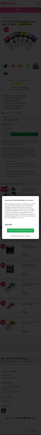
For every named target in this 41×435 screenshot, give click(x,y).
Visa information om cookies (20, 236)
